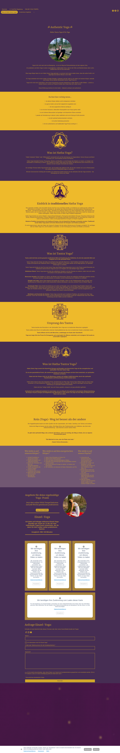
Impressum (41, 751)
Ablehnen (96, 749)
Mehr (47, 751)
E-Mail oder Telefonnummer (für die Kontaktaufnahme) (40, 645)
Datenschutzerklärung (36, 580)
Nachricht (28, 652)
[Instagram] (115, 11)
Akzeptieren (36, 583)
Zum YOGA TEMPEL (42, 510)
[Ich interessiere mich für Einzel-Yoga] (26, 642)
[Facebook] (113, 11)
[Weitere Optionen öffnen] (34, 12)
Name (27, 635)
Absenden (60, 680)
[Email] (118, 11)
